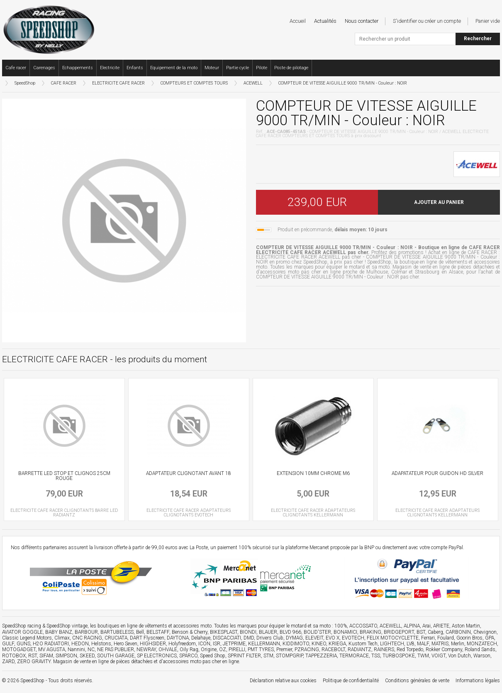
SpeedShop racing (21, 626)
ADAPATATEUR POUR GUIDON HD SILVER (437, 473)
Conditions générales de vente (417, 680)
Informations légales (478, 680)
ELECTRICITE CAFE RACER (118, 83)
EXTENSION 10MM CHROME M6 (313, 473)
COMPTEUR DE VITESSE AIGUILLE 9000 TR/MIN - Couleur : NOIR (342, 83)
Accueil (298, 21)
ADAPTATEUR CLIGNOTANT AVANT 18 (188, 473)
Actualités (325, 21)
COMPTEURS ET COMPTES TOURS (194, 83)
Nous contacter (361, 21)
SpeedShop (25, 83)
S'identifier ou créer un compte (427, 21)
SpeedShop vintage (67, 626)
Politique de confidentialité (351, 680)
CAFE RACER (63, 83)
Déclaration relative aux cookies (283, 680)
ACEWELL (253, 83)
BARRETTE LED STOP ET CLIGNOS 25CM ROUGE (64, 475)
